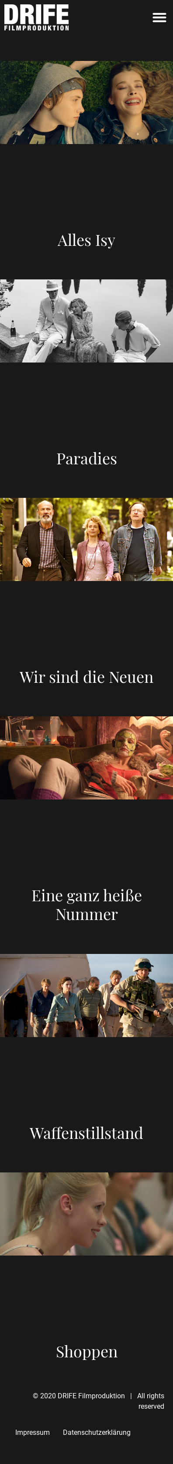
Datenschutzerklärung (97, 1432)
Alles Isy (86, 239)
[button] (160, 18)
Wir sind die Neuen (86, 676)
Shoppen (87, 1350)
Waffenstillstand (86, 1132)
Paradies (86, 457)
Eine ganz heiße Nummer (86, 904)
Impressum (32, 1432)
